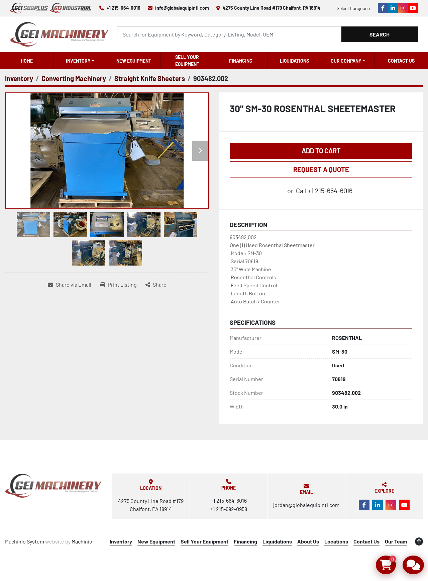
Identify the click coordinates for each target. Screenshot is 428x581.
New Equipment (133, 61)
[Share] (156, 284)
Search (379, 34)
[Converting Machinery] (73, 78)
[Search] (229, 34)
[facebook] (383, 8)
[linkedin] (393, 8)
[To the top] (419, 541)
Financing (240, 61)
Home (27, 61)
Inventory (78, 61)
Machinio (82, 541)
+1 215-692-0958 (228, 509)
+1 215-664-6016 (123, 8)
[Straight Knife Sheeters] (149, 78)
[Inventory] (19, 78)
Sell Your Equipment (187, 60)
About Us (308, 541)
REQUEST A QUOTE (321, 169)
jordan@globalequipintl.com (306, 505)
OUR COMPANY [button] (346, 61)
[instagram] (403, 8)
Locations (336, 541)
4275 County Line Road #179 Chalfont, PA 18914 (271, 8)
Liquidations (294, 61)
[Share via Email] (69, 284)
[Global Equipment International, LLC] (53, 486)
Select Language (353, 8)
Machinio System (24, 541)
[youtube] (413, 8)
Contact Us (401, 61)
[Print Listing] (118, 284)
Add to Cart (321, 151)
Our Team (396, 541)
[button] (80, 60)
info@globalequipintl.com (182, 8)
